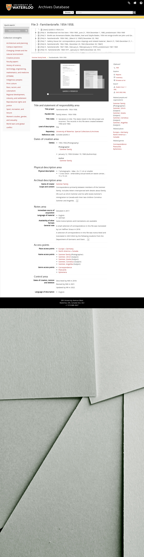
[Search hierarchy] (16, 30)
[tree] (83, 40)
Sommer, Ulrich (65, 257)
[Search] (106, 12)
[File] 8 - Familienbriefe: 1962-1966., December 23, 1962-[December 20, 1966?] (70, 44)
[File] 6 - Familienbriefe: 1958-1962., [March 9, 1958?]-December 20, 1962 (68, 38)
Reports (117, 75)
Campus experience (14, 47)
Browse (67, 12)
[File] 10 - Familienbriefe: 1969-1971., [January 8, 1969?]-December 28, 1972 (69, 49)
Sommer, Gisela (65, 259)
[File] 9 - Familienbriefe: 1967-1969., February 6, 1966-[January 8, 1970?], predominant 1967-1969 (77, 47)
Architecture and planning (17, 43)
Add (117, 68)
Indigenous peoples (14, 80)
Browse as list (119, 80)
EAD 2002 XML (120, 92)
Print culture (11, 83)
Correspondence (65, 267)
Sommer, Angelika (66, 264)
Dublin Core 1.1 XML (120, 88)
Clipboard (129, 3)
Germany (69, 249)
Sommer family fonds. (39, 57)
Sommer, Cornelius (66, 262)
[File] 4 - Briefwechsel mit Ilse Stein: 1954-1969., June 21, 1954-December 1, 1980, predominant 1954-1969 (81, 32)
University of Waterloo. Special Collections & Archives (77, 131)
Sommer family (66, 149)
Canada (75, 251)
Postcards (62, 270)
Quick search (9, 25)
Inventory (118, 77)
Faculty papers (12, 61)
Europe (61, 249)
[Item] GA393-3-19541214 (51, 29)
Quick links (141, 3)
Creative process (13, 58)
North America (64, 251)
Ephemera (63, 272)
